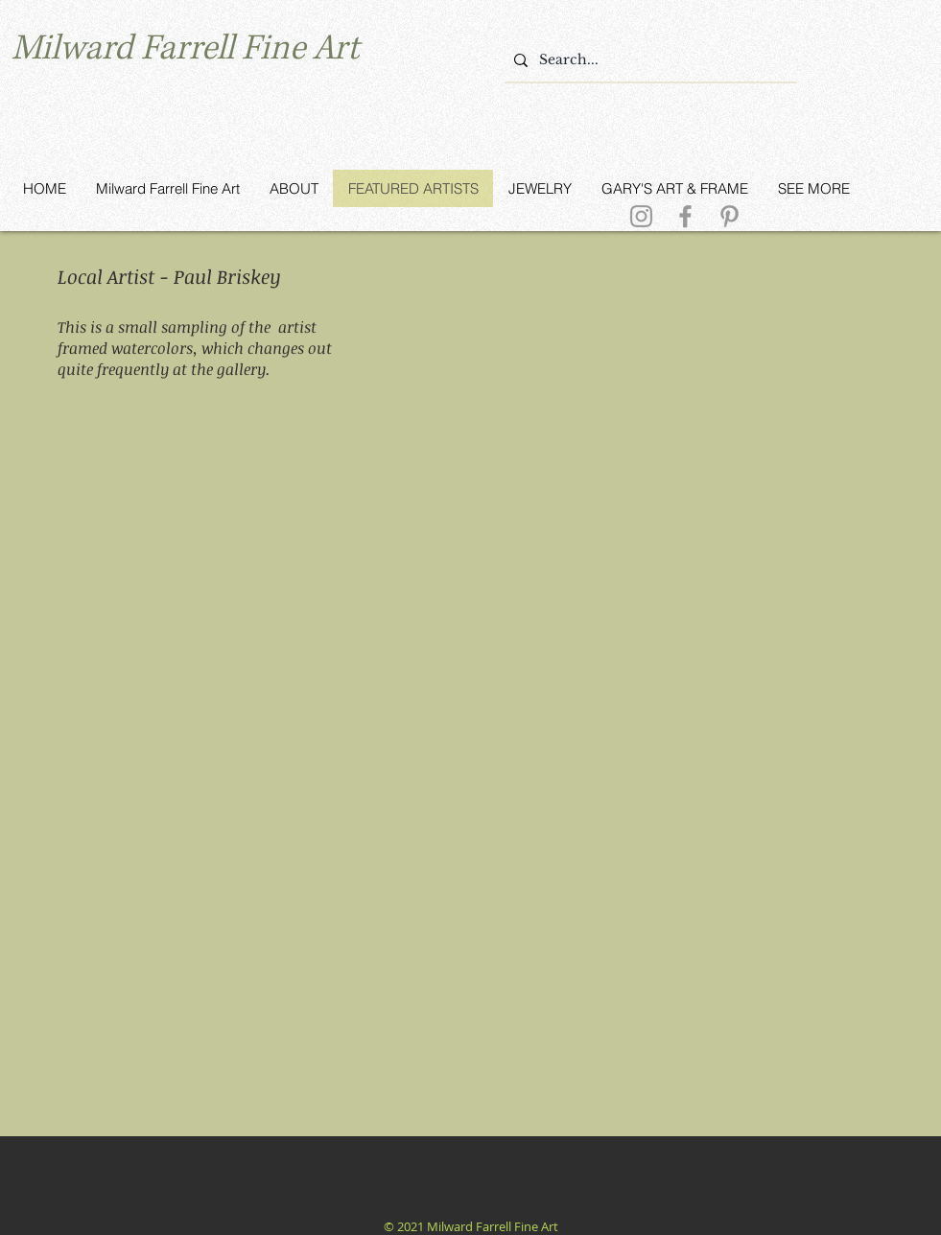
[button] (228, 518)
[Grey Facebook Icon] (685, 216)
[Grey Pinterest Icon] (729, 216)
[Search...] (648, 60)
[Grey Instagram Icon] (641, 216)
